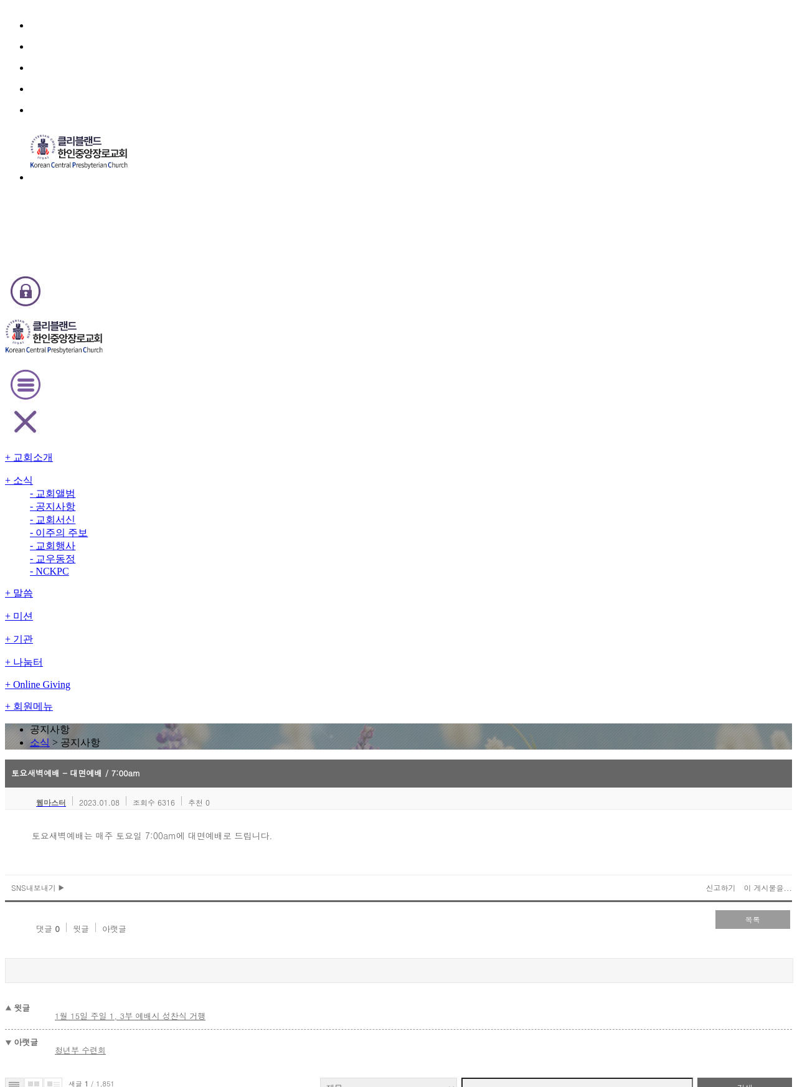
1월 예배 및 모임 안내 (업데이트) (174, 773)
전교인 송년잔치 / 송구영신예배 (172, 745)
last (448, 789)
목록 (679, 385)
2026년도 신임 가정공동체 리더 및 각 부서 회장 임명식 (211, 660)
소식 (381, 151)
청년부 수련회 (160, 488)
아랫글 (167, 387)
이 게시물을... (688, 353)
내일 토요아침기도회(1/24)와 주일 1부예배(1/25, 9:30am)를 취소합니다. (248, 575)
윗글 (135, 387)
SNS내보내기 (118, 353)
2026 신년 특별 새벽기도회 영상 (174, 618)
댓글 (104, 387)
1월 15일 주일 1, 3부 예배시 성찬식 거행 (206, 462)
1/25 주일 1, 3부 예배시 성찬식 (173, 589)
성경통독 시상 (142, 674)
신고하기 (645, 353)
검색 (672, 518)
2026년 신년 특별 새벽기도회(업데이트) (188, 731)
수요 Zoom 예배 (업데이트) (166, 760)
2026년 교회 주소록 (153, 631)
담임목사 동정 (142, 603)
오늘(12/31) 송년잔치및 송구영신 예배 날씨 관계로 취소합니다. (227, 702)
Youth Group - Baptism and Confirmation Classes (210, 646)
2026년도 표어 (145, 560)
